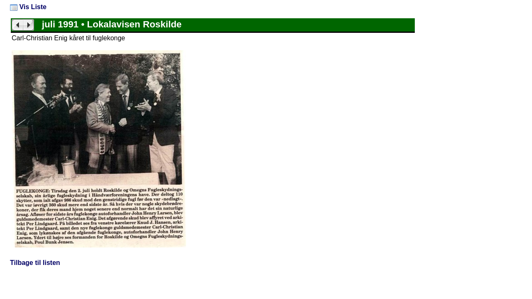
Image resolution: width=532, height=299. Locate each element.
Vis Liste (28, 6)
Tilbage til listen (35, 262)
